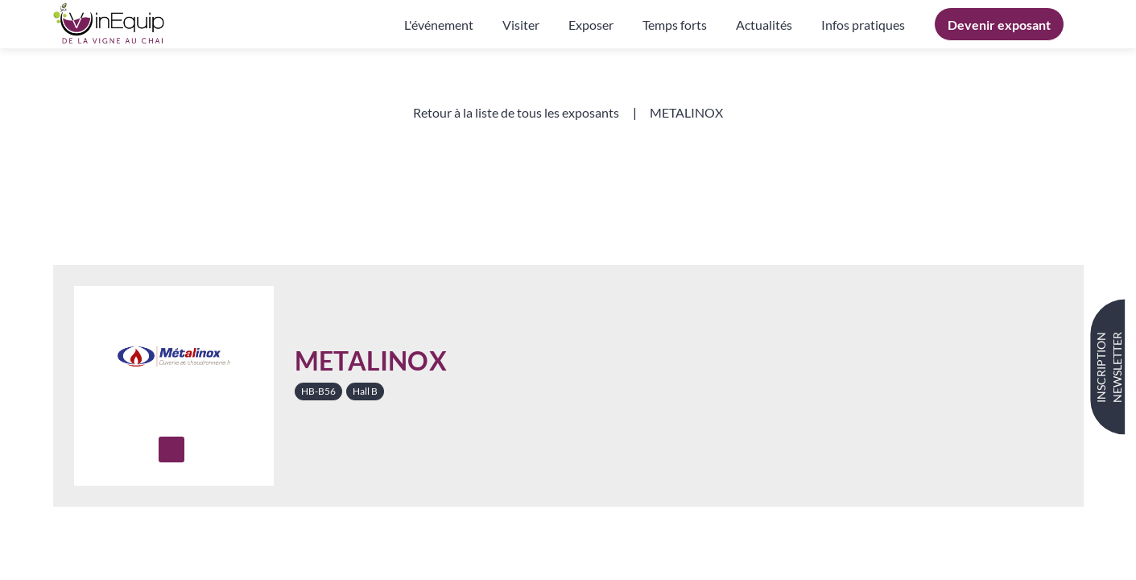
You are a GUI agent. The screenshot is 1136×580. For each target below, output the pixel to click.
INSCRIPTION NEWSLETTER (1109, 367)
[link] (438, 24)
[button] (999, 24)
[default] (863, 24)
